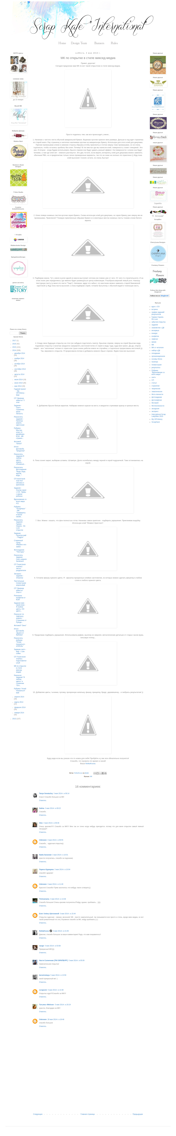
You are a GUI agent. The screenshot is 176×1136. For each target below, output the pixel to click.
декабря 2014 (19, 353)
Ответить (42, 800)
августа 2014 (19, 374)
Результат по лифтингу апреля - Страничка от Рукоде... (20, 618)
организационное (158, 356)
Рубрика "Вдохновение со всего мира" (158, 372)
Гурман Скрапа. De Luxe (158, 318)
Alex (41, 823)
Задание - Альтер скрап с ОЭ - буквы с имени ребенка (20, 492)
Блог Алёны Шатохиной (49, 914)
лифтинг (155, 339)
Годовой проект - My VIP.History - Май (20, 392)
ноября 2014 (19, 358)
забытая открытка (159, 322)
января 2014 (19, 713)
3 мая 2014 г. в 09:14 (61, 793)
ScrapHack (156, 422)
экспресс (155, 411)
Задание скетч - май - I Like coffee (20, 651)
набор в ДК (156, 350)
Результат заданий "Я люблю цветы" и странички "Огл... (19, 680)
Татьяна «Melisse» (46, 1005)
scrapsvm (43, 990)
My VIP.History (157, 419)
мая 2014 (18, 386)
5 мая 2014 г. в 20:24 (63, 1005)
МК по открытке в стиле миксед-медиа (20, 669)
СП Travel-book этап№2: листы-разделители (20, 567)
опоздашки (156, 353)
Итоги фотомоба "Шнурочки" (19, 449)
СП (153, 380)
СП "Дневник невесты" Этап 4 (19, 590)
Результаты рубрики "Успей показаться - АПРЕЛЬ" (20, 642)
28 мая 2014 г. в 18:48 (55, 1019)
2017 (14, 341)
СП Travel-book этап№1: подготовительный (20, 660)
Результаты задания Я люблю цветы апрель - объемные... (20, 459)
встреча (155, 309)
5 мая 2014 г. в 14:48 (55, 990)
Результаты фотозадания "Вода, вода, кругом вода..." (20, 471)
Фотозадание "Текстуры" (19, 551)
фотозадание (157, 397)
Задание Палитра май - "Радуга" (20, 535)
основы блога (157, 359)
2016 (14, 344)
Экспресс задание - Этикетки (18, 576)
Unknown (43, 840)
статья (154, 383)
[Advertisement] (88, 1090)
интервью (155, 330)
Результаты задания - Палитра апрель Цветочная (19, 421)
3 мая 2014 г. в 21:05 (61, 931)
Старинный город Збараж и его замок (20, 544)
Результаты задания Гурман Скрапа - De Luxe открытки (19, 525)
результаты (156, 368)
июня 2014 (18, 383)
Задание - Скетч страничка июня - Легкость (19, 410)
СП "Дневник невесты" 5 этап (19, 400)
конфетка (155, 336)
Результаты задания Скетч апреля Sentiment (20, 558)
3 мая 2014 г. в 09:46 (51, 823)
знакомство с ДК (158, 328)
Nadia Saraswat (45, 855)
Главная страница (88, 1114)
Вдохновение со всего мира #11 (20, 501)
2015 (14, 347)
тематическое (157, 392)
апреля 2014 (19, 697)
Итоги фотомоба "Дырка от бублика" (19, 632)
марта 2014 (18, 702)
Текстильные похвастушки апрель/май (20, 583)
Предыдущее (138, 1114)
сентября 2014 (20, 369)
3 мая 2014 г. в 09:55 (55, 840)
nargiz (41, 946)
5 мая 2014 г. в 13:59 (58, 975)
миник (154, 342)
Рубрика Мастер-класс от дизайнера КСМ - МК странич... (19, 433)
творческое (156, 389)
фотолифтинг (157, 400)
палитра (155, 362)
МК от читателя (157, 348)
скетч (154, 377)
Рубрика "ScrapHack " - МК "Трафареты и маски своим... (20, 512)
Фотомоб (155, 403)
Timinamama (44, 899)
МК (91, 776)
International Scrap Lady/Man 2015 (159, 415)
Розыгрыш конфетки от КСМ (20, 598)
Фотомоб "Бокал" (18, 443)
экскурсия (155, 409)
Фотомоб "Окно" (20, 625)
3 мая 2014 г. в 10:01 (60, 855)
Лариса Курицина (46, 869)
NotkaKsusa (90, 763)
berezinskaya (44, 975)
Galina (41, 808)
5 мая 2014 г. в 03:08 (52, 946)
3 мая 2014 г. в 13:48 (58, 899)
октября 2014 (19, 364)
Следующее (37, 1114)
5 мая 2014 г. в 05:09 (76, 960)
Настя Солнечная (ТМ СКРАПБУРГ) (53, 960)
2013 (14, 719)
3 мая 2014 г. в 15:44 (68, 914)
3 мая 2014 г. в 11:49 (55, 884)
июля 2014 (18, 380)
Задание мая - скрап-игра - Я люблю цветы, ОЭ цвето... (19, 607)
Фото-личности (157, 394)
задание (155, 325)
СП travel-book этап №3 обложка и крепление (19, 482)
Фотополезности (158, 406)
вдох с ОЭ (155, 307)
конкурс (155, 333)
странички (155, 386)
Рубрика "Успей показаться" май (20, 691)
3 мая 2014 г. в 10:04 (62, 869)
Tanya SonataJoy (46, 793)
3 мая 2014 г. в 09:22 (53, 808)
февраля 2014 (20, 707)
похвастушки (156, 365)
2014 (14, 350)
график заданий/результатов (158, 313)
